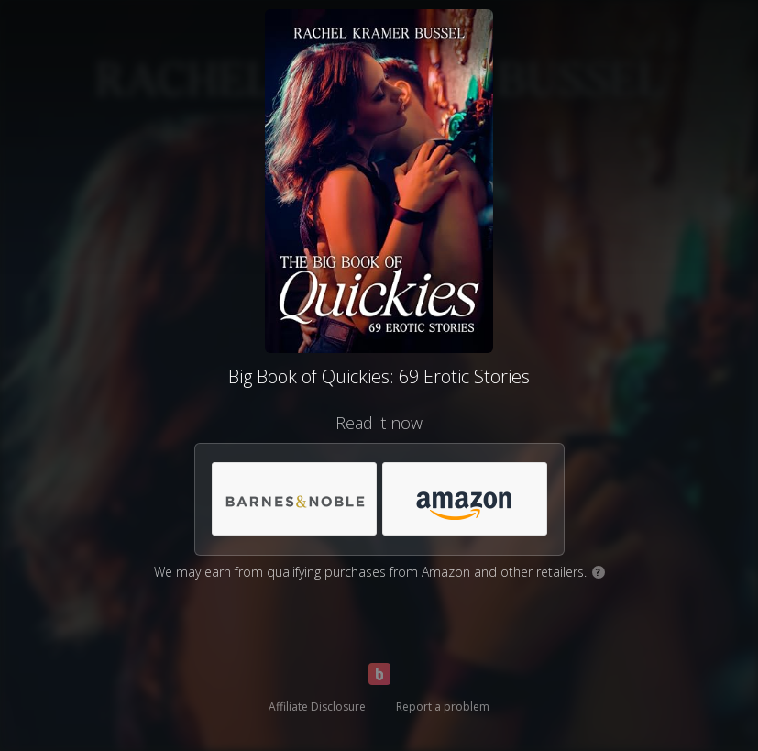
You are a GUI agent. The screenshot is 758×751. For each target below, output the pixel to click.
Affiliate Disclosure (317, 706)
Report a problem (442, 706)
